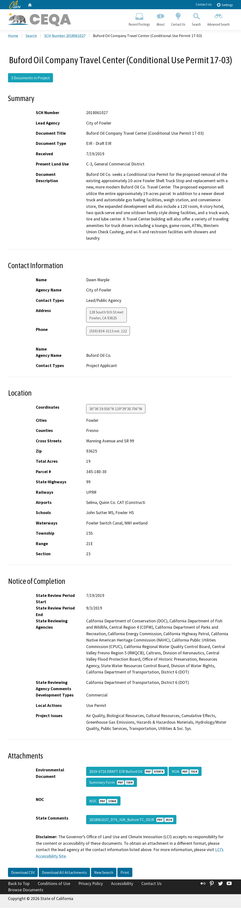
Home (13, 36)
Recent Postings (139, 18)
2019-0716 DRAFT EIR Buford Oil (127, 771)
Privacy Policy (90, 884)
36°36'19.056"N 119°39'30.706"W (115, 409)
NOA (185, 771)
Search (196, 18)
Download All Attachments (64, 872)
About (160, 18)
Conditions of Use (54, 884)
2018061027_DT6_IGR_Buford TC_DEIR (131, 820)
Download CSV (23, 872)
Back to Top (19, 884)
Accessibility (122, 884)
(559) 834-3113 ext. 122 (108, 331)
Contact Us (204, 4)
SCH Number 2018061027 (64, 36)
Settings (225, 4)
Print (124, 872)
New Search (103, 872)
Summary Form (111, 782)
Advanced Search (218, 18)
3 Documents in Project (30, 78)
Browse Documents (25, 890)
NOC (103, 801)
